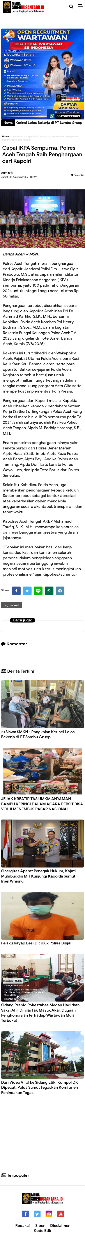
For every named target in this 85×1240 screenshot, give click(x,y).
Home (5, 136)
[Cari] (71, 6)
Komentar (77, 174)
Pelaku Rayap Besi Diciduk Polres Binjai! (37, 943)
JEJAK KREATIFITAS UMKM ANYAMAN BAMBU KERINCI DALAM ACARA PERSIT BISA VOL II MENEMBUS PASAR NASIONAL (42, 803)
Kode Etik (42, 1230)
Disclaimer (60, 1225)
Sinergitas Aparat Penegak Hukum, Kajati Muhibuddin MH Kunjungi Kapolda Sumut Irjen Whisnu (38, 876)
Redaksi (22, 1225)
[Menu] (81, 6)
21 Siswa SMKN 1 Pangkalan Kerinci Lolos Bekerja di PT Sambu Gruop (38, 734)
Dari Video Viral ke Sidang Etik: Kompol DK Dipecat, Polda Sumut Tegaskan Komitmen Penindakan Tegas (39, 1087)
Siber (40, 1225)
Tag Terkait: (11, 605)
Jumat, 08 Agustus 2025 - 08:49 (19, 177)
